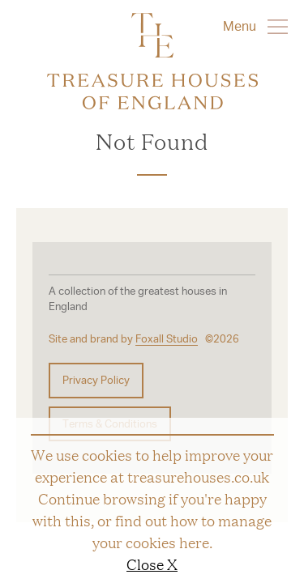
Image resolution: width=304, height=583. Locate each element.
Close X (152, 563)
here (194, 541)
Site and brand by (123, 339)
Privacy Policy (96, 379)
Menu (255, 26)
